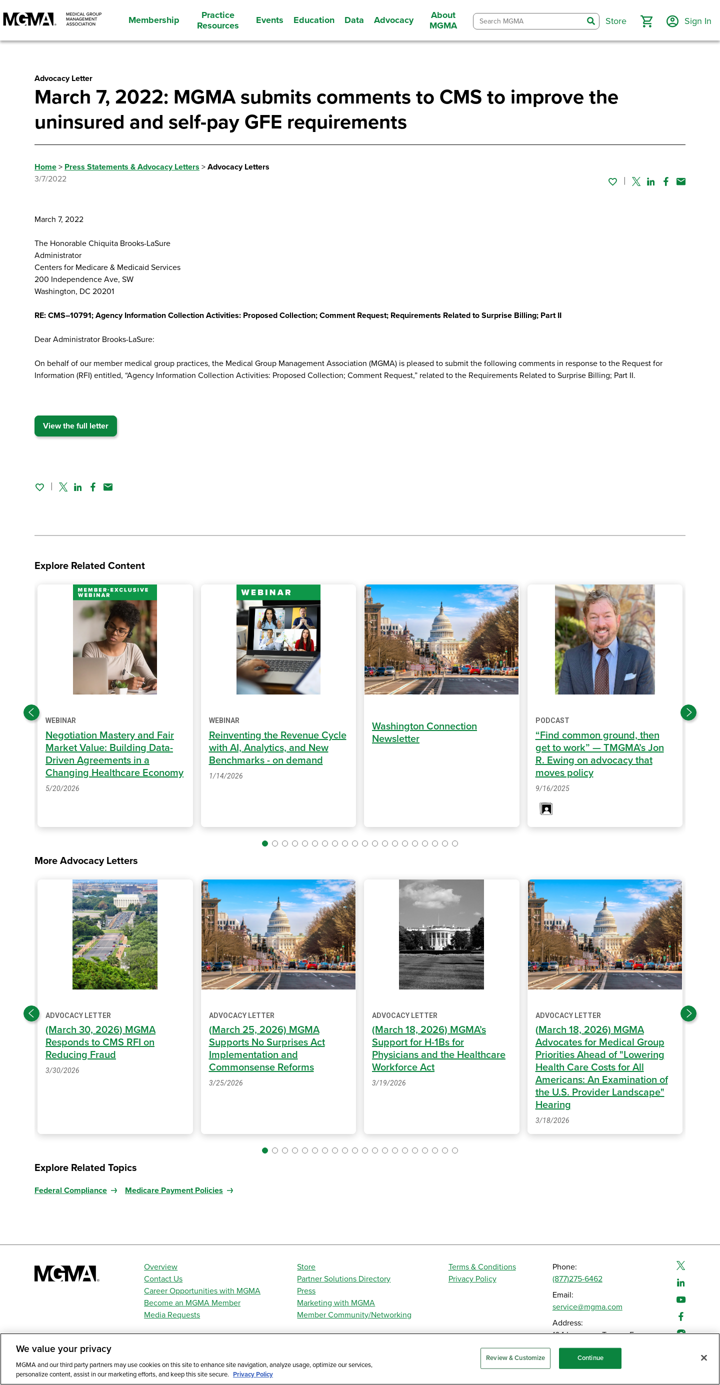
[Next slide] (688, 712)
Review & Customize (515, 1358)
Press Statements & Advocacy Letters (132, 167)
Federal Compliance (70, 1191)
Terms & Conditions (482, 1267)
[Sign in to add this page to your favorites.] (613, 181)
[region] (360, 1359)
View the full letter (75, 426)
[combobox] (528, 21)
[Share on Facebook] (666, 181)
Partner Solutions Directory (343, 1279)
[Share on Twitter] (636, 181)
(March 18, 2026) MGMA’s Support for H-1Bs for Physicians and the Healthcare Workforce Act (439, 1049)
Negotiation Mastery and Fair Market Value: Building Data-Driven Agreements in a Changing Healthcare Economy (115, 754)
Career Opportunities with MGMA (202, 1291)
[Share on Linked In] (651, 181)
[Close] (704, 1358)
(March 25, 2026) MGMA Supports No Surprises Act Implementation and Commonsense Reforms (267, 1049)
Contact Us (163, 1279)
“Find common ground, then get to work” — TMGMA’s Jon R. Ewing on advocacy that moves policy (600, 754)
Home (45, 167)
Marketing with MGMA (336, 1303)
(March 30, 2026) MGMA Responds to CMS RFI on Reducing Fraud (101, 1042)
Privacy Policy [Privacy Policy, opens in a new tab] (253, 1374)
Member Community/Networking (354, 1315)
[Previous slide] (32, 712)
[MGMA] (52, 20)
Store (306, 1267)
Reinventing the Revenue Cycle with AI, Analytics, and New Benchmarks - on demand (277, 748)
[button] (646, 22)
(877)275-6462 (577, 1279)
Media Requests (172, 1315)
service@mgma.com (587, 1307)
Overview (161, 1267)
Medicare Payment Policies (174, 1191)
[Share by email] (681, 181)
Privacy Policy (472, 1279)
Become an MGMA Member (192, 1303)
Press (306, 1291)
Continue (591, 1358)
